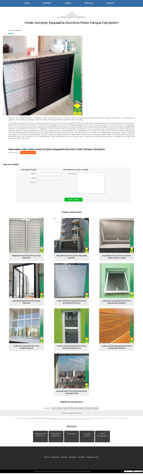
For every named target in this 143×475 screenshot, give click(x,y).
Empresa (47, 3)
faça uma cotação (28, 152)
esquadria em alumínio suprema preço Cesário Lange (116, 257)
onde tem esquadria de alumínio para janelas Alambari (116, 302)
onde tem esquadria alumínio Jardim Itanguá (26, 347)
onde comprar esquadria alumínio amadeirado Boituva (116, 347)
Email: (47, 178)
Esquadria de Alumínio (40, 435)
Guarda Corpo (87, 435)
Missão (68, 3)
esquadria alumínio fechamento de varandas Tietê (71, 392)
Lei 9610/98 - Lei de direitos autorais (82, 419)
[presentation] (34, 190)
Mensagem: (86, 183)
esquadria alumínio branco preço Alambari (26, 257)
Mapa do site (92, 457)
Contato (110, 3)
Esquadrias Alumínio (56, 435)
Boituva (59, 408)
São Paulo (95, 408)
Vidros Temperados (102, 435)
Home (27, 3)
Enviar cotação (73, 199)
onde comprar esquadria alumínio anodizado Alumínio (71, 302)
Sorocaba (81, 408)
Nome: (47, 174)
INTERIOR (66, 408)
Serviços (89, 3)
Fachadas (71, 434)
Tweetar (11, 34)
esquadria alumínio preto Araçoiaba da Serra (71, 257)
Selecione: (47, 408)
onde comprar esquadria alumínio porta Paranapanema (71, 347)
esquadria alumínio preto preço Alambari (26, 302)
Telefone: (46, 182)
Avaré (53, 408)
